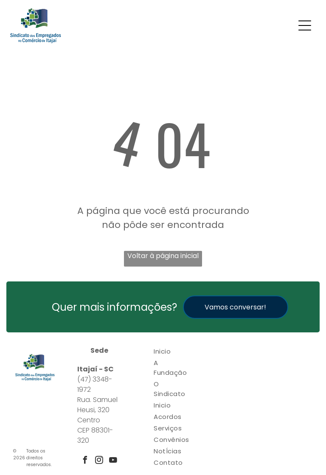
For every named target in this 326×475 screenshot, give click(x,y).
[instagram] (99, 461)
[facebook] (85, 461)
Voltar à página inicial (163, 256)
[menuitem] (171, 351)
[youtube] (113, 461)
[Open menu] (304, 25)
